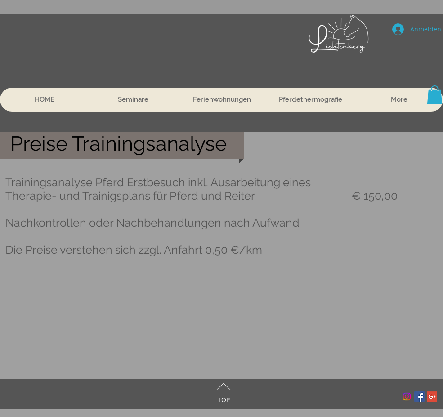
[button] (435, 94)
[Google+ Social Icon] (432, 396)
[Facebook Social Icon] (419, 396)
